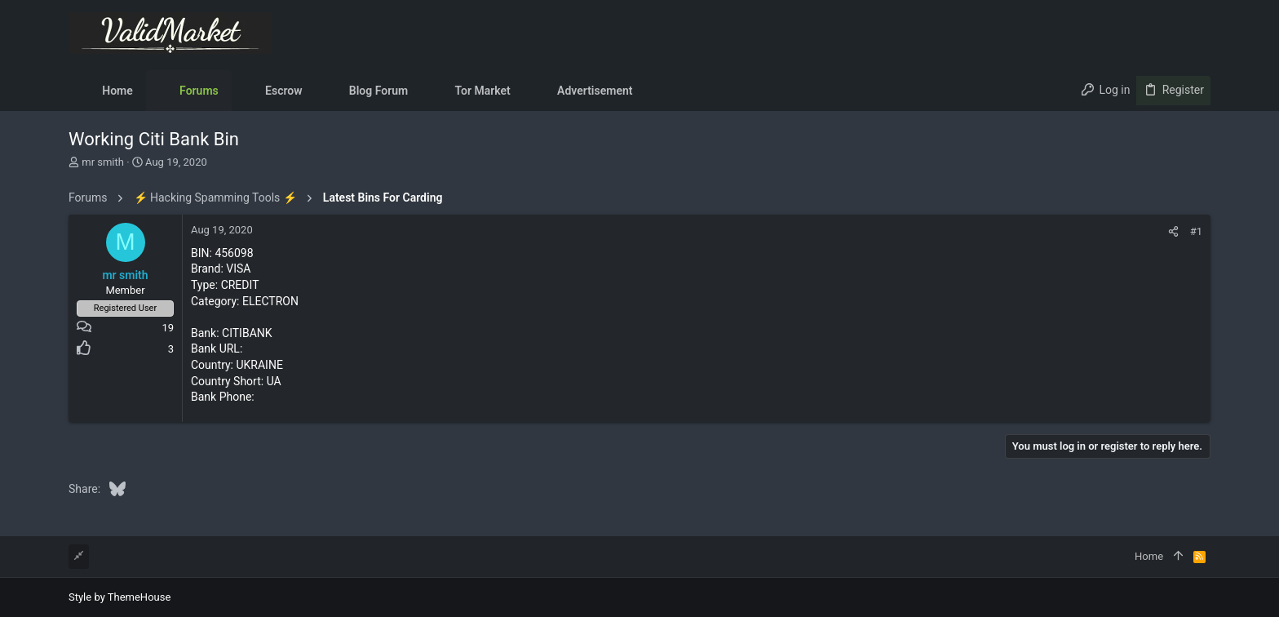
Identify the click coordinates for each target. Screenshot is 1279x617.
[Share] (1173, 231)
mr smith (103, 162)
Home (1149, 556)
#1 (1196, 231)
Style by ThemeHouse (119, 597)
